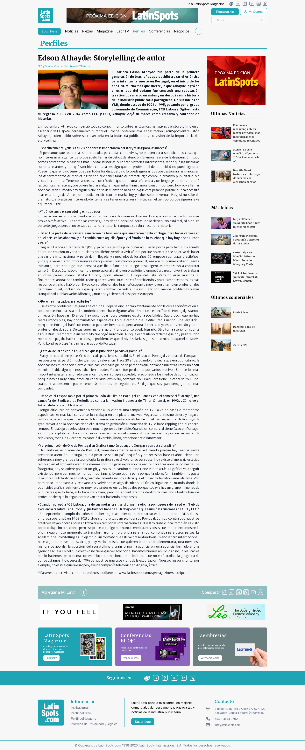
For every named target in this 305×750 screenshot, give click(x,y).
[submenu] (198, 31)
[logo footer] (51, 712)
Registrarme (225, 12)
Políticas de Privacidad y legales (94, 724)
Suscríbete (49, 31)
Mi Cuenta (254, 12)
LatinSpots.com (109, 745)
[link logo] (45, 16)
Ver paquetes (131, 657)
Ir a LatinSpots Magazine (206, 4)
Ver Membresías (210, 657)
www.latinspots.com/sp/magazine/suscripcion (154, 573)
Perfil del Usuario (83, 718)
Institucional (80, 708)
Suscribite (51, 657)
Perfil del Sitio (81, 713)
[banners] (132, 15)
